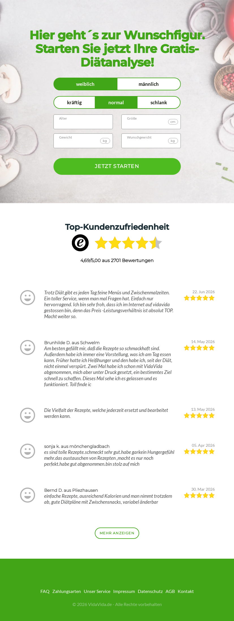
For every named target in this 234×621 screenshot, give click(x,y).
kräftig (74, 102)
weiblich (85, 84)
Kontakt (186, 591)
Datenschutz (150, 591)
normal (116, 102)
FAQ (45, 591)
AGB (170, 591)
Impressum (124, 591)
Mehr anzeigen (117, 533)
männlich (149, 84)
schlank (159, 102)
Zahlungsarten (66, 591)
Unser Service (97, 591)
